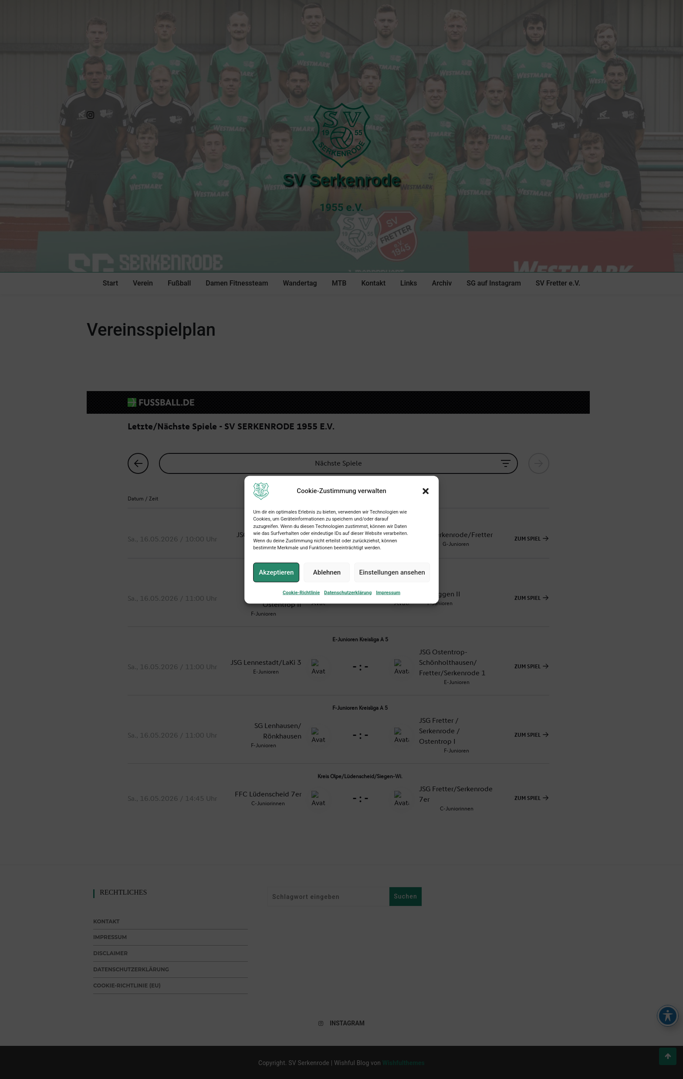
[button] (425, 491)
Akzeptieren (276, 572)
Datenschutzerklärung (348, 592)
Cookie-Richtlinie (301, 592)
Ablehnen (327, 572)
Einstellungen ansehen (392, 572)
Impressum (388, 592)
